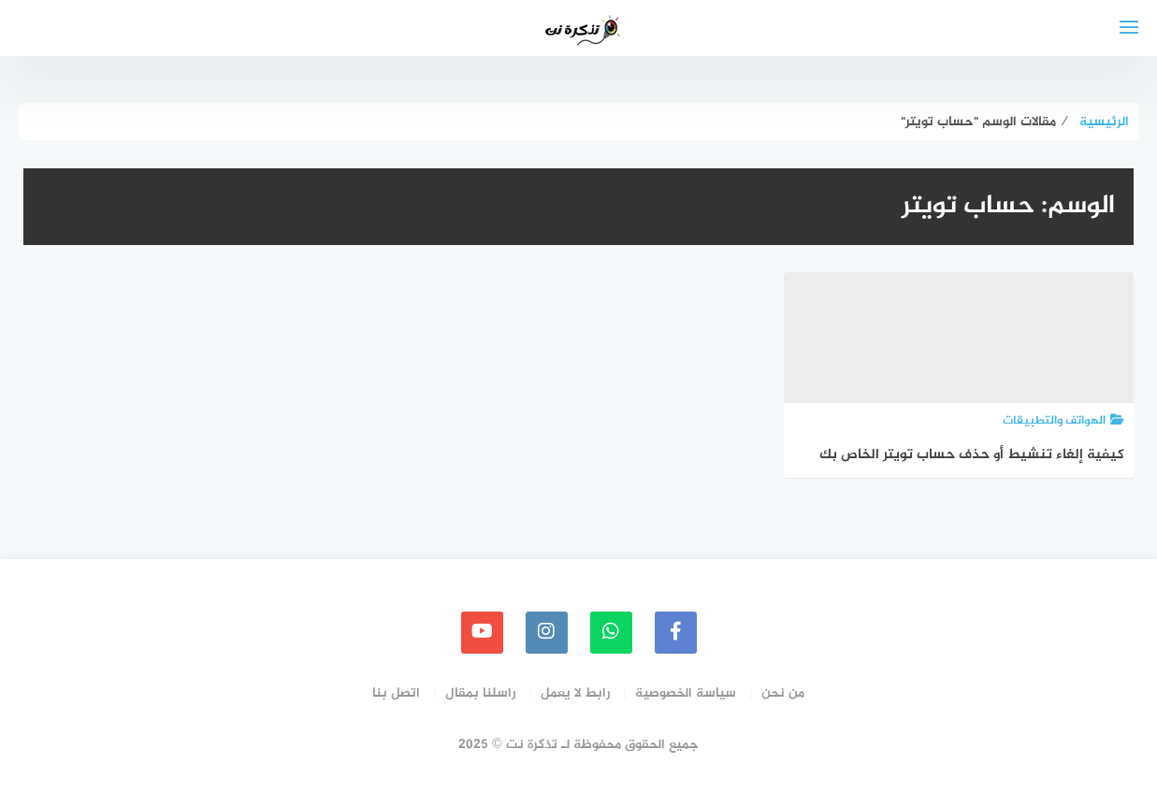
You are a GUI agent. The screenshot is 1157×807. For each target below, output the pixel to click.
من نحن (782, 693)
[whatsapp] (611, 633)
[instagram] (547, 633)
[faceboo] (676, 633)
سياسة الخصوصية (685, 693)
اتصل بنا (396, 693)
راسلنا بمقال (480, 693)
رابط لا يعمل (575, 693)
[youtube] (482, 633)
